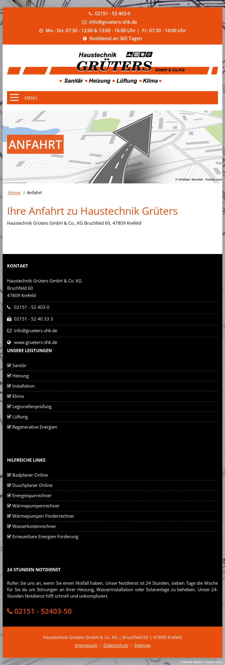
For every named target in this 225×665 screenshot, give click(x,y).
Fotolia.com (214, 179)
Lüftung (20, 417)
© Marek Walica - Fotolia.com (201, 662)
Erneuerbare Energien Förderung (45, 536)
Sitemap (142, 645)
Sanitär (19, 365)
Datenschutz (115, 645)
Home (14, 192)
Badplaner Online (30, 475)
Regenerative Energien (34, 427)
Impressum (86, 645)
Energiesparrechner (32, 495)
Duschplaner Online (32, 485)
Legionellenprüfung (32, 406)
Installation (23, 386)
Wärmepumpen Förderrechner (43, 516)
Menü (31, 98)
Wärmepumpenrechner (35, 506)
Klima (18, 396)
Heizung (20, 375)
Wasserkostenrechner (34, 526)
